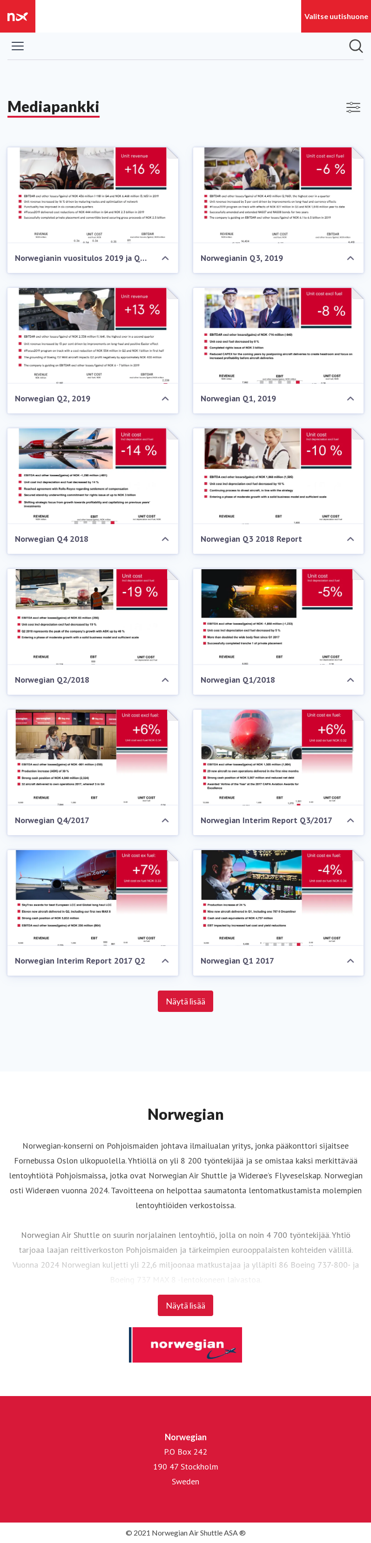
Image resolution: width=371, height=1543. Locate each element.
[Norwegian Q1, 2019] (278, 336)
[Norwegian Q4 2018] (92, 476)
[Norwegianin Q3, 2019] (278, 195)
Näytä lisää (185, 1001)
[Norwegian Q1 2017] (278, 898)
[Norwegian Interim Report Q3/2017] (278, 757)
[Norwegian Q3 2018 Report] (278, 476)
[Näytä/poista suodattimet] (353, 107)
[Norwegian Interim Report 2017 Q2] (92, 898)
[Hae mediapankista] (356, 46)
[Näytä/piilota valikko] (17, 46)
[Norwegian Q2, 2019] (92, 336)
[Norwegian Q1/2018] (278, 617)
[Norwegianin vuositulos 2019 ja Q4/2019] (92, 195)
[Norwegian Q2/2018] (92, 617)
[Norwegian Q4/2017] (92, 757)
